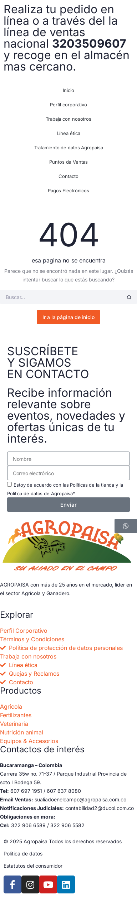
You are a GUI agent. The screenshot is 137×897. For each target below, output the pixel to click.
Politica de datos (23, 853)
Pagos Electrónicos (68, 190)
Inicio (68, 90)
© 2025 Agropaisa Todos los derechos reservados (63, 841)
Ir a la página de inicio (68, 317)
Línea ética (68, 133)
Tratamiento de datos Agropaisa (68, 147)
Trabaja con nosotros (68, 119)
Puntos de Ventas (68, 162)
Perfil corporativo (68, 104)
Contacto (68, 176)
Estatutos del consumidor (33, 866)
